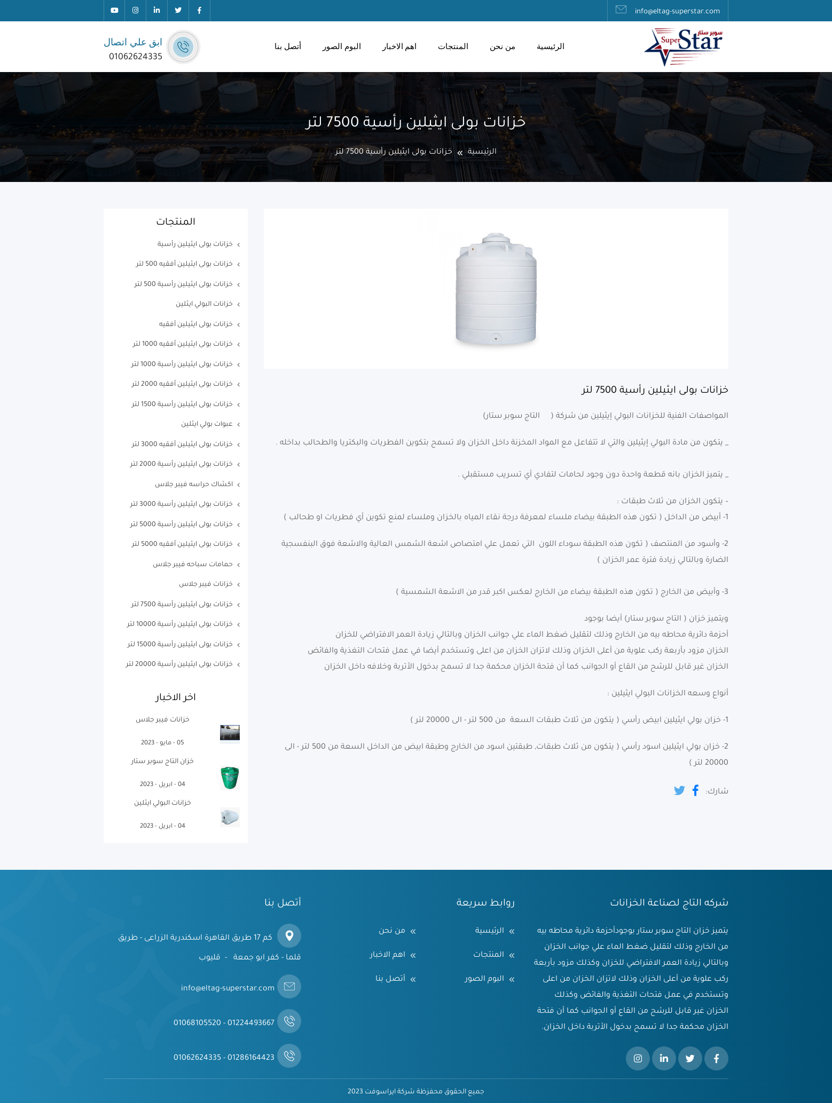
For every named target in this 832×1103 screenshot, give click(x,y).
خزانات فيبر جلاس (206, 585)
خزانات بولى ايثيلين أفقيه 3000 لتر (182, 445)
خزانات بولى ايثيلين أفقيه (196, 325)
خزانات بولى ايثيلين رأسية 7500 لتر (182, 605)
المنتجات (453, 46)
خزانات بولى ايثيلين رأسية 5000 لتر (181, 525)
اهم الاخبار (399, 46)
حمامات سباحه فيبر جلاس (193, 565)
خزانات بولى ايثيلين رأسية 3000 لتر (181, 505)
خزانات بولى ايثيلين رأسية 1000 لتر (182, 365)
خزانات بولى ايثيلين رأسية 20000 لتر (179, 665)
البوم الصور (342, 46)
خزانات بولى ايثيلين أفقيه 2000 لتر (182, 384)
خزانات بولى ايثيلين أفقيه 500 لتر (184, 264)
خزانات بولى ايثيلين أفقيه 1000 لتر (183, 344)
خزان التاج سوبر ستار (162, 762)
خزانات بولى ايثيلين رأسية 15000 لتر (180, 645)
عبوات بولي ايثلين (207, 424)
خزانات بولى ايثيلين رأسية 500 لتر (184, 285)
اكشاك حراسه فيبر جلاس (194, 485)
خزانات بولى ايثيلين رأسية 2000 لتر (181, 465)
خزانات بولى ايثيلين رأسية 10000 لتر (180, 625)
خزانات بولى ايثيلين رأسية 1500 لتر (182, 405)
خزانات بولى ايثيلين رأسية (195, 245)
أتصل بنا (287, 46)
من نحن (502, 46)
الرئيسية (550, 46)
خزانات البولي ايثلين (204, 304)
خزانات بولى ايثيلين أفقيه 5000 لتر (182, 545)
